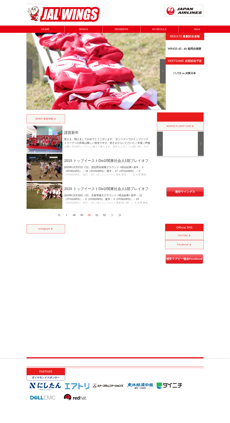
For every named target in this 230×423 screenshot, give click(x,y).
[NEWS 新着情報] (46, 118)
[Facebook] (184, 244)
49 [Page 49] (81, 215)
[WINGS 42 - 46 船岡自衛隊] (185, 48)
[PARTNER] (46, 371)
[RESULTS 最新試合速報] (185, 36)
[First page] (59, 215)
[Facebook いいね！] (194, 21)
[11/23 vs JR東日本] (185, 73)
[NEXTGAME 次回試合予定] (185, 61)
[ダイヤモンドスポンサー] (46, 377)
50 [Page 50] (89, 215)
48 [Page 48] (74, 215)
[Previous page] (66, 215)
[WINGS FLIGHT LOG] (180, 126)
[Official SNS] (184, 227)
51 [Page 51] (97, 215)
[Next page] (112, 215)
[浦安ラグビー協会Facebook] (184, 258)
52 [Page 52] (104, 215)
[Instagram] (46, 228)
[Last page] (120, 215)
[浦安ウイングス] (185, 191)
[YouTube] (184, 235)
